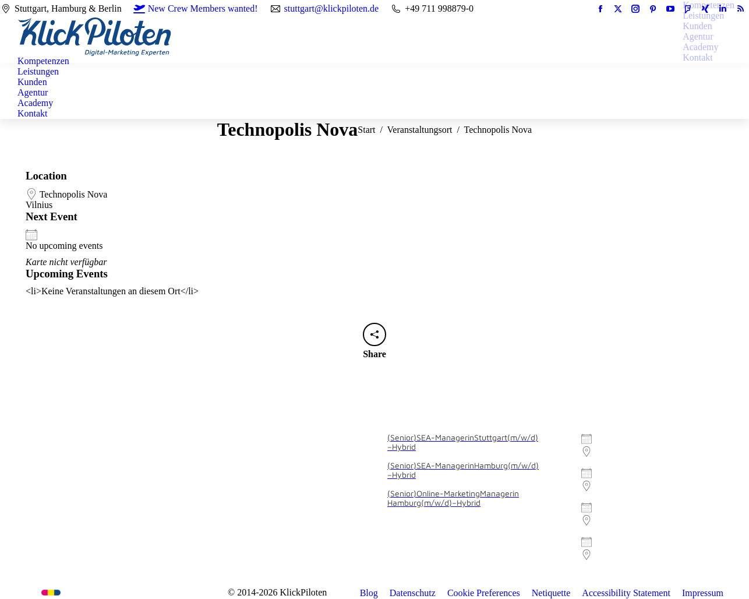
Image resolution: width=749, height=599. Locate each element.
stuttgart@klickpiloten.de (331, 8)
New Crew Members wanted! (195, 8)
